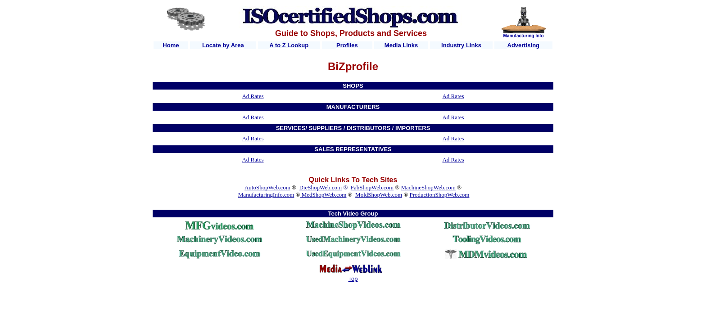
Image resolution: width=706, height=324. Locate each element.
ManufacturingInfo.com (266, 194)
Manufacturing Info (523, 35)
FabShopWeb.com (372, 187)
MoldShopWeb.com (378, 194)
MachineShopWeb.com (428, 187)
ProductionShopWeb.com (440, 194)
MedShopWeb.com (323, 194)
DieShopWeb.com (320, 187)
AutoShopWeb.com (267, 187)
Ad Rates (252, 96)
